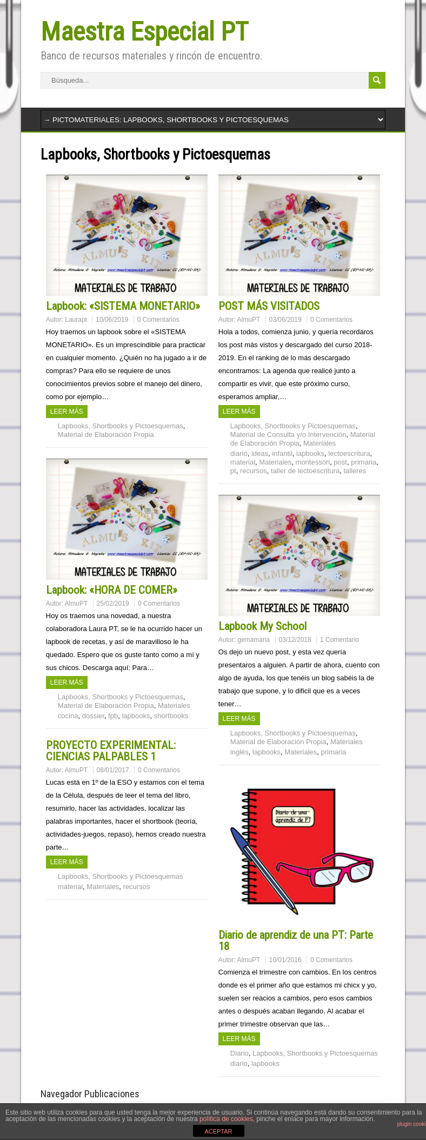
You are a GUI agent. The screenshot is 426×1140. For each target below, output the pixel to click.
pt (233, 471)
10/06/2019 (112, 319)
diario (239, 453)
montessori (313, 462)
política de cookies (226, 1119)
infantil (282, 453)
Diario (239, 1053)
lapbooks (310, 453)
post (340, 462)
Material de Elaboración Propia (106, 434)
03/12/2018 (295, 640)
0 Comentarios (158, 319)
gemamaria (253, 640)
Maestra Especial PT (144, 31)
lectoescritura (349, 453)
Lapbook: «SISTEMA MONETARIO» (123, 306)
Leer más (66, 411)
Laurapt (76, 319)
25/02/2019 (113, 603)
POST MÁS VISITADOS (269, 306)
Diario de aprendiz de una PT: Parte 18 (295, 941)
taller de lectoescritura (305, 471)
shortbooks (171, 716)
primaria (363, 462)
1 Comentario (339, 640)
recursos (253, 471)
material (242, 462)
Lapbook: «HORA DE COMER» (111, 590)
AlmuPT (249, 319)
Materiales (319, 443)
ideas (259, 453)
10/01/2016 (285, 960)
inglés (239, 752)
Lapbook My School (262, 626)
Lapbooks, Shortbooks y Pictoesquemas (120, 426)
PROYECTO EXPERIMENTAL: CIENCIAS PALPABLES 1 (111, 751)
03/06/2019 (285, 319)
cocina (68, 716)
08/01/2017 (113, 770)
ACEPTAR (218, 1131)
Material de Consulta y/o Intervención (288, 434)
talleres (354, 471)
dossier (93, 716)
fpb (113, 716)
